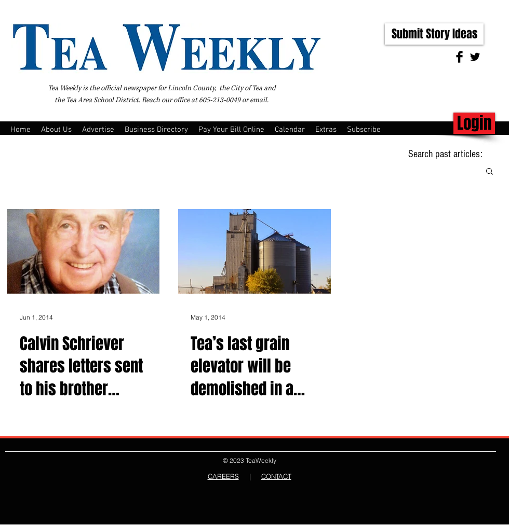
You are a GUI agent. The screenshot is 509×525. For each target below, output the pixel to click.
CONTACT (276, 476)
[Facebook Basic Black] (459, 57)
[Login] (474, 123)
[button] (489, 172)
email (258, 100)
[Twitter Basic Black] (475, 57)
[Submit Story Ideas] (434, 34)
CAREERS (223, 476)
